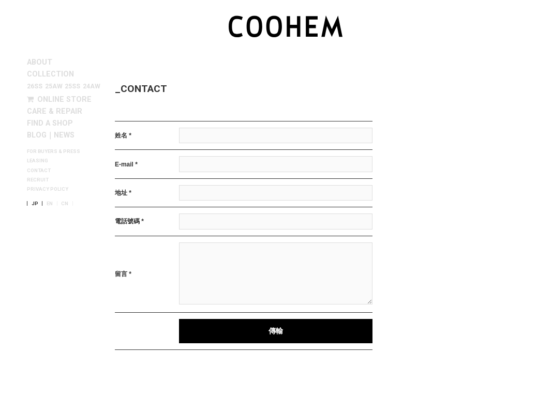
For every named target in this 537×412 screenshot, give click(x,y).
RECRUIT (38, 179)
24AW (91, 86)
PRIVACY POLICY (47, 189)
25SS (72, 86)
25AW (54, 86)
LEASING (37, 160)
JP (35, 203)
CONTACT (39, 170)
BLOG (37, 135)
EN (50, 203)
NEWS (64, 135)
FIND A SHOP (50, 123)
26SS (34, 86)
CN (64, 203)
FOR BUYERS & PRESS (53, 151)
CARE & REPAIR (54, 111)
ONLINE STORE (59, 99)
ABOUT (39, 62)
